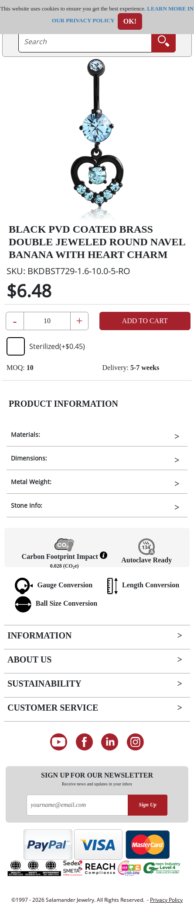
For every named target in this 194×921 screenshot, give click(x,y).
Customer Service (52, 707)
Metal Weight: (31, 482)
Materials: (25, 434)
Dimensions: (29, 458)
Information (39, 635)
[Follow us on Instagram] (135, 742)
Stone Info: (26, 505)
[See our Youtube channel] (59, 742)
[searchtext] (85, 41)
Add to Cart (145, 320)
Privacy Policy (166, 900)
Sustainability (44, 683)
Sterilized (46, 346)
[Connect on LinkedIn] (110, 742)
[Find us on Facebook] (84, 742)
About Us (29, 659)
